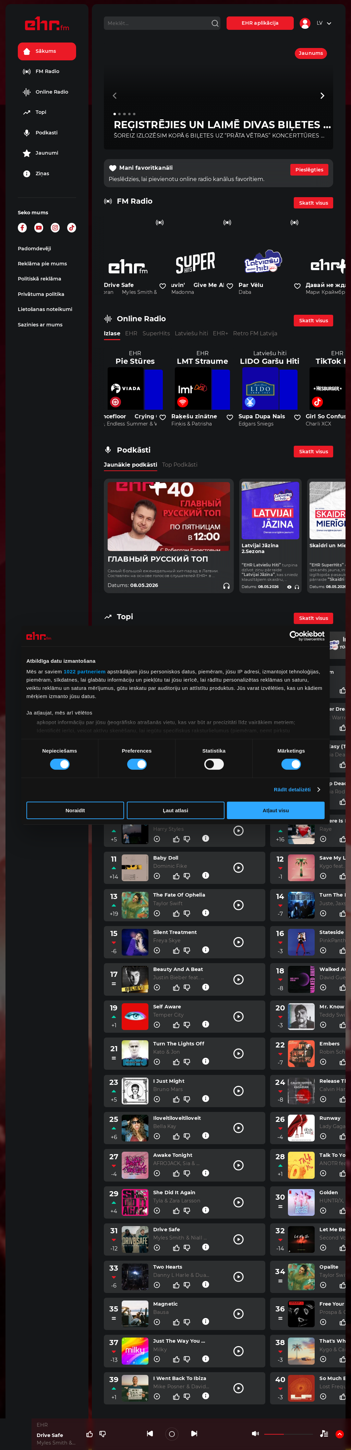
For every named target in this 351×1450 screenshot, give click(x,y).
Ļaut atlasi (175, 810)
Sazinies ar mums (40, 325)
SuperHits (156, 333)
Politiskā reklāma (39, 279)
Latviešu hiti (191, 333)
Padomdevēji (34, 248)
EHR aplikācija (260, 23)
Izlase (112, 333)
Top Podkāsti (179, 465)
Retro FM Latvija (255, 333)
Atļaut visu (276, 810)
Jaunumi (40, 153)
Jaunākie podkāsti (130, 465)
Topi (34, 112)
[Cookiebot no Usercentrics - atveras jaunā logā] (295, 636)
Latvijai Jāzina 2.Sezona (260, 548)
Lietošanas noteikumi (45, 309)
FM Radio (41, 72)
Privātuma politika (41, 294)
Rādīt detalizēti (292, 789)
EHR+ (220, 333)
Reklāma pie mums (42, 264)
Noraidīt (75, 810)
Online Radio (45, 92)
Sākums (39, 51)
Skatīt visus (313, 203)
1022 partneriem (85, 671)
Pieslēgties (309, 170)
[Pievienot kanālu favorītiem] (162, 286)
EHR (131, 333)
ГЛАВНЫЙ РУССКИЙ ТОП (158, 559)
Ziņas (36, 174)
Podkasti (40, 133)
